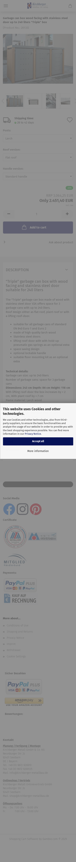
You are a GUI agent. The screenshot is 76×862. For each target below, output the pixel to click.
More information (38, 451)
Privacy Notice (33, 433)
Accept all (38, 441)
